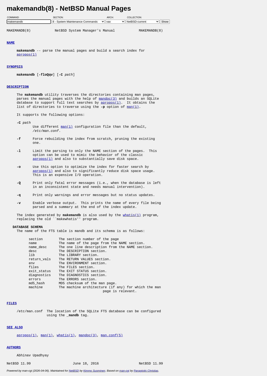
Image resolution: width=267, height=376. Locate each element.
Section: (59, 17)
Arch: (112, 17)
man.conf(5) (112, 335)
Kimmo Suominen (94, 370)
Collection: (134, 17)
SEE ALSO (15, 327)
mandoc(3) (108, 99)
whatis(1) (132, 215)
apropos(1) (27, 54)
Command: (14, 17)
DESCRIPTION (18, 87)
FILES (12, 303)
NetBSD (74, 370)
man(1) (133, 107)
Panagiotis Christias (146, 370)
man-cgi (124, 370)
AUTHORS (14, 347)
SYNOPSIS (15, 67)
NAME (11, 43)
